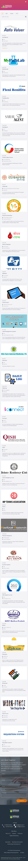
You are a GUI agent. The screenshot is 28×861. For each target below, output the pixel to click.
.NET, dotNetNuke (6, 159)
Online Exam (5, 306)
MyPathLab (5, 72)
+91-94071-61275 (8, 826)
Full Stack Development (14, 850)
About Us (8, 833)
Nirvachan (5, 686)
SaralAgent (5, 130)
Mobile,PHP (5, 656)
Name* (3, 773)
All (2, 13)
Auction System (6, 568)
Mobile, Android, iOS (7, 627)
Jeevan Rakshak (6, 248)
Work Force (5, 717)
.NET (7, 13)
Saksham (5, 277)
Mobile (11, 13)
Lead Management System (8, 335)
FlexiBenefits (5, 101)
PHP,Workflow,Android (7, 217)
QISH (4, 451)
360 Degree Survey (7, 598)
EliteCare (5, 364)
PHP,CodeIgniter (6, 390)
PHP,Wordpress (6, 537)
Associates (7, 842)
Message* (4, 792)
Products (20, 833)
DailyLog (5, 391)
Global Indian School (7, 161)
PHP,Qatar (5, 449)
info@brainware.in (20, 826)
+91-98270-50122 (7, 825)
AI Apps (22, 852)
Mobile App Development (14, 844)
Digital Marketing (14, 835)
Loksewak (5, 190)
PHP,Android (5, 246)
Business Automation (17, 842)
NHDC (4, 628)
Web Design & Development (11, 852)
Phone (3, 786)
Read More (4, 48)
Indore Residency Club (7, 481)
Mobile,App (5, 715)
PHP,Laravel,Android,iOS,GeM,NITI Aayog (11, 188)
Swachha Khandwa (7, 219)
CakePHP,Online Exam (7, 304)
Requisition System (7, 746)
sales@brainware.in (19, 825)
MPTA (4, 510)
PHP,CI (4, 420)
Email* (3, 780)
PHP (17, 13)
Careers (14, 833)
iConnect (5, 422)
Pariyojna (5, 657)
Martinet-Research (6, 539)
